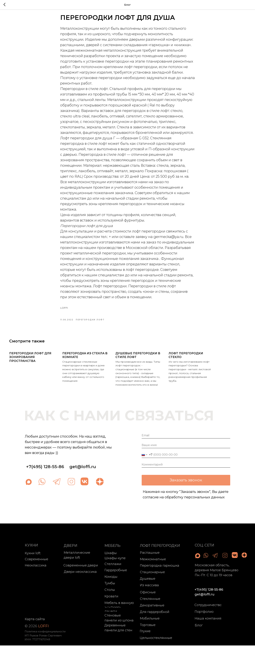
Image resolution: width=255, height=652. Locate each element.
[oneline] (186, 471)
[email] (186, 442)
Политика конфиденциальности (45, 638)
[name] (186, 452)
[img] (42, 488)
